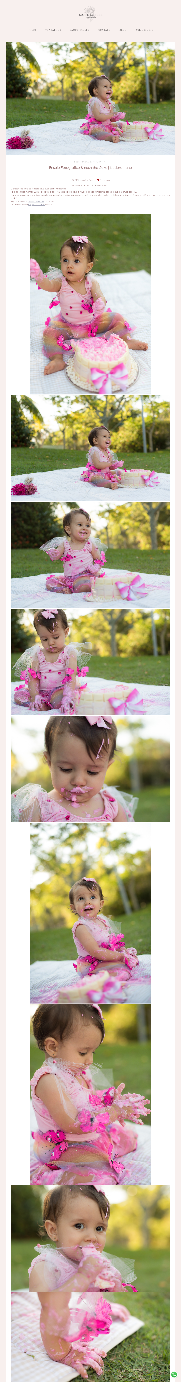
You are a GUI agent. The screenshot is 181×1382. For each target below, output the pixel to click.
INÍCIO (32, 30)
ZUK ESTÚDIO (144, 30)
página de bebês (36, 204)
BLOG (123, 30)
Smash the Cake (36, 201)
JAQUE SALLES (79, 30)
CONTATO (104, 30)
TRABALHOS (53, 30)
